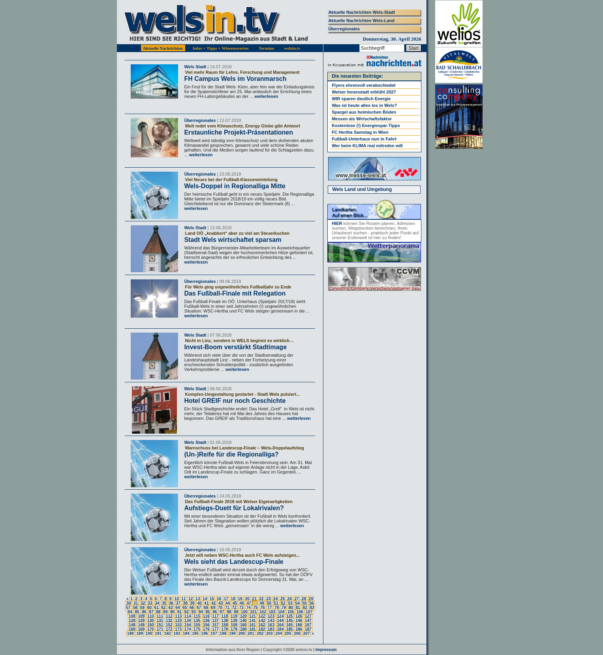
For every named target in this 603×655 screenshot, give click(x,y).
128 (132, 620)
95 (208, 612)
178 (225, 629)
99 (236, 612)
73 (241, 607)
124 (280, 616)
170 (150, 629)
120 (243, 616)
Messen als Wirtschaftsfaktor (362, 118)
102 (262, 612)
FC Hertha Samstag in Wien (360, 132)
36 (171, 603)
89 (165, 612)
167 (308, 625)
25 (282, 599)
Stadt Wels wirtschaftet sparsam (232, 239)
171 (159, 629)
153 (178, 625)
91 (179, 612)
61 (156, 607)
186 (298, 629)
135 (196, 620)
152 (169, 625)
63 (170, 607)
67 (199, 607)
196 (204, 633)
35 (164, 603)
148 (132, 625)
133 (178, 620)
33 (150, 603)
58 (135, 607)
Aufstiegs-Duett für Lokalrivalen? (234, 508)
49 (262, 603)
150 (150, 625)
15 (212, 599)
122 (262, 616)
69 (213, 607)
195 (195, 633)
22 (261, 599)
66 (192, 607)
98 (229, 612)
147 (308, 620)
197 (213, 633)
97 (222, 612)
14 (205, 599)
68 (206, 607)
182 (262, 629)
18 (233, 599)
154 (187, 625)
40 (199, 603)
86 (144, 612)
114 (187, 616)
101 (253, 612)
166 (298, 625)
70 (220, 607)
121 (252, 616)
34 (157, 603)
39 (192, 603)
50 (269, 603)
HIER (337, 223)
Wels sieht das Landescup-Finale (233, 561)
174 (187, 629)
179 (234, 629)
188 (130, 633)
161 (252, 625)
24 (275, 599)
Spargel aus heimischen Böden (364, 112)
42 (213, 603)
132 (169, 620)
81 (298, 607)
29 (311, 599)
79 (284, 607)
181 (252, 629)
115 (196, 616)
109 (141, 616)
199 (232, 633)
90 (172, 612)
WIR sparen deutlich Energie (361, 98)
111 (159, 616)
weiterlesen (265, 96)
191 (158, 633)
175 (196, 629)
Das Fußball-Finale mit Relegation (235, 293)
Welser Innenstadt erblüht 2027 (364, 92)
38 (185, 603)
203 (269, 633)
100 (244, 612)
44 (227, 603)
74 (248, 607)
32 (143, 603)
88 (158, 612)
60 (149, 607)
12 (190, 599)
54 (297, 603)
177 (215, 629)
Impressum (326, 650)
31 (135, 603)
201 (251, 633)
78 (276, 607)
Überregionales (344, 28)
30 (128, 603)
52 (283, 603)
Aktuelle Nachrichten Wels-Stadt (361, 12)
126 (298, 616)
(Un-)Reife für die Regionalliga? (231, 454)
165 (289, 625)
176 (206, 629)
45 (235, 603)
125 (289, 616)
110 (150, 616)
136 (206, 620)
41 (206, 603)
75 (255, 607)
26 (289, 599)
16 (219, 599)
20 (247, 599)
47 (249, 603)
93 (194, 612)
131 (159, 620)
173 (178, 629)
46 (242, 603)
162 (262, 625)
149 (141, 625)
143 (271, 620)
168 (132, 629)
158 (225, 625)
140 (243, 620)
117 (215, 616)
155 (196, 625)
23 (268, 599)
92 (186, 612)
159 (234, 625)
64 (177, 607)
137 (215, 620)
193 (176, 633)
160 (243, 625)
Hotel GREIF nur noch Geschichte (235, 400)
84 (130, 612)
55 (304, 603)
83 (312, 607)
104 (281, 612)
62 (164, 607)
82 (305, 607)
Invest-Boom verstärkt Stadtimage (235, 347)
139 (234, 620)
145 (289, 620)
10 (176, 599)
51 (276, 603)
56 (311, 603)
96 (214, 612)
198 (223, 633)
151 (159, 625)
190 (149, 633)
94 (201, 612)
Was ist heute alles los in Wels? (364, 105)
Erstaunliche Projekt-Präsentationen (238, 132)
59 (142, 607)
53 (290, 603)
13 (197, 599)
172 (169, 629)
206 (297, 633)
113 (178, 616)
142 (262, 620)
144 (280, 620)
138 (225, 620)
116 (206, 616)
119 (234, 616)
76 (262, 607)
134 (187, 620)
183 (271, 629)
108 (132, 616)
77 (269, 607)
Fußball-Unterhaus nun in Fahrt (364, 139)
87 (151, 612)
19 (240, 599)
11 (183, 599)
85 (137, 612)
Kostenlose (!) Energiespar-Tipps (366, 125)
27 (297, 599)
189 (139, 633)
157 (215, 625)
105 (290, 612)
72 (234, 607)
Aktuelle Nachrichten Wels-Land (361, 20)
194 (186, 633)
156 (206, 625)
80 (291, 607)
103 (272, 612)
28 (304, 599)
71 (227, 607)
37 (178, 603)
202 (260, 633)
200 (241, 633)
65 (184, 607)
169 (141, 629)
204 (278, 633)
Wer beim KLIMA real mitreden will (367, 145)
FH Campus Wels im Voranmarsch (235, 78)
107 (309, 612)
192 (167, 633)
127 (308, 616)
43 (220, 603)
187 (308, 629)
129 (141, 620)
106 (300, 612)
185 (289, 629)
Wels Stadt (195, 66)
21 (254, 599)
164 (280, 625)
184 (280, 629)
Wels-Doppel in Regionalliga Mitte (235, 186)
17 (226, 599)
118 (225, 616)
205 (288, 633)
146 (298, 620)
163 (271, 625)
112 (169, 616)
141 (252, 620)
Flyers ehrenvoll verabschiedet (363, 85)
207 (306, 633)
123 (271, 616)
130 (150, 620)
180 (243, 629)
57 (128, 607)
